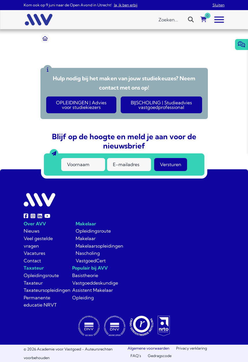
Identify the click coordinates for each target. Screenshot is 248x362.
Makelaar (86, 224)
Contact (32, 260)
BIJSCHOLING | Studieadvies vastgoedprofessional (161, 105)
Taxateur (34, 268)
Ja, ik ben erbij (125, 5)
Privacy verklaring (191, 348)
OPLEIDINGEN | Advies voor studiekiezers (81, 105)
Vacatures (34, 253)
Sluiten (218, 5)
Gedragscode (159, 355)
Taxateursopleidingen (47, 290)
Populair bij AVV (90, 268)
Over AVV (35, 224)
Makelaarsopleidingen (99, 246)
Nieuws (32, 231)
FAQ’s (135, 355)
